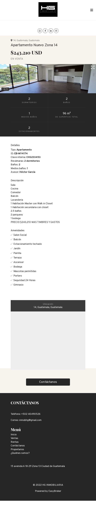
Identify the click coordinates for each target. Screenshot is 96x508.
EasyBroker (54, 491)
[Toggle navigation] (91, 10)
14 (14, 40)
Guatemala (22, 40)
